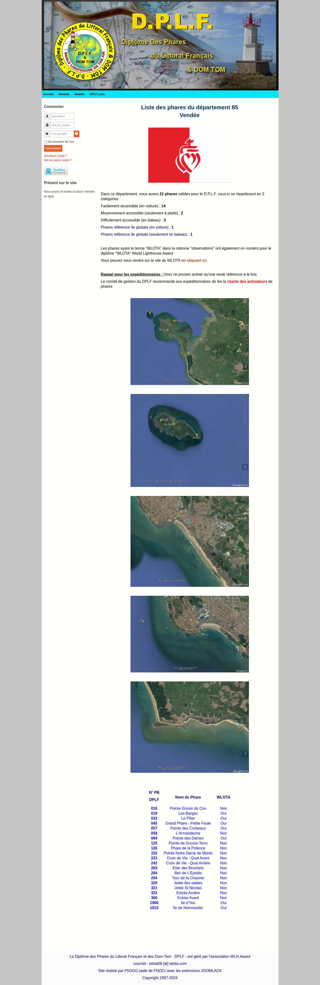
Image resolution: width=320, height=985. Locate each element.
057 (154, 828)
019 (154, 813)
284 (154, 873)
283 (154, 868)
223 (154, 858)
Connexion (53, 148)
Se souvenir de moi (61, 141)
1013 (154, 908)
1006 (154, 903)
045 (154, 823)
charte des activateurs (247, 281)
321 (154, 888)
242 (154, 863)
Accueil (48, 94)
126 (154, 848)
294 (154, 878)
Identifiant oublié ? (55, 156)
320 (154, 883)
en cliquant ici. (194, 260)
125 (154, 843)
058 (154, 833)
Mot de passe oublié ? (58, 160)
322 (154, 893)
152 (154, 853)
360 (154, 898)
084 (154, 838)
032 (154, 818)
